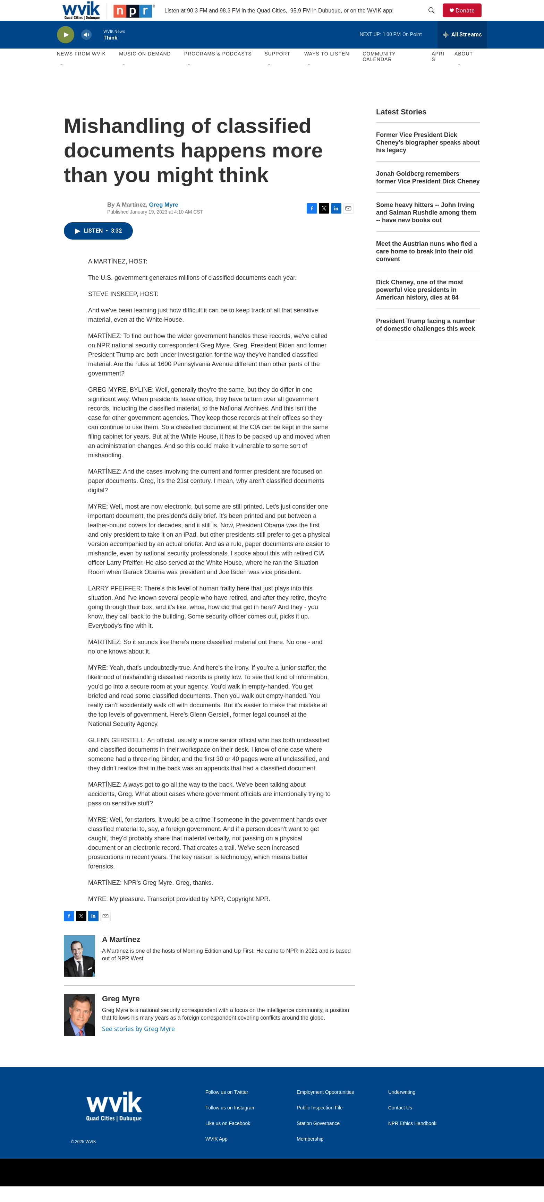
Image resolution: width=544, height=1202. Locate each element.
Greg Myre (163, 220)
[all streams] (462, 50)
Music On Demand (145, 69)
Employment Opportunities (325, 1107)
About (463, 69)
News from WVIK (81, 69)
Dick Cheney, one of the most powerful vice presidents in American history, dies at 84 (419, 305)
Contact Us (400, 1123)
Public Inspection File (319, 1123)
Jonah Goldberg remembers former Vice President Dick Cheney (428, 193)
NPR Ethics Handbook (412, 1139)
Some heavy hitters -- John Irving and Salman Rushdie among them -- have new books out (426, 228)
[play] (65, 50)
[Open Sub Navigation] (62, 80)
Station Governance (318, 1139)
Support (277, 69)
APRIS (438, 72)
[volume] (86, 50)
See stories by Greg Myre (138, 1044)
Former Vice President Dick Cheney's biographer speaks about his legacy (427, 158)
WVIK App (216, 1154)
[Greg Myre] (79, 1031)
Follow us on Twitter (226, 1107)
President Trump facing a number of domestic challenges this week (425, 340)
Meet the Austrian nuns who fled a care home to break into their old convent (426, 267)
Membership (310, 1154)
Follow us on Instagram (230, 1123)
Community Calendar (379, 72)
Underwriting (402, 1107)
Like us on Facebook (227, 1139)
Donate (469, 18)
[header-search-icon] (434, 18)
